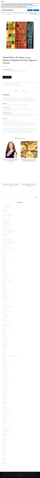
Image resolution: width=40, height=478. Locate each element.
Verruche (3, 455)
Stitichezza (35, 82)
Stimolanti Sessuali (5, 433)
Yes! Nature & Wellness (6, 465)
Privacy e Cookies (20, 476)
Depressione (4, 324)
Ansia (3, 274)
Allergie (3, 262)
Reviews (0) (24, 90)
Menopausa (4, 387)
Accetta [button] (36, 10)
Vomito (3, 461)
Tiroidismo (4, 443)
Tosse (3, 449)
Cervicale (3, 304)
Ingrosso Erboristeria (6, 221)
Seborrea (3, 423)
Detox (3, 328)
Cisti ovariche (4, 310)
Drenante (13, 82)
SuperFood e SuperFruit (6, 239)
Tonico (3, 445)
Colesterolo (4, 314)
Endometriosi (4, 344)
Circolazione (4, 308)
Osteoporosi (4, 401)
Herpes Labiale (5, 364)
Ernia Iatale (4, 348)
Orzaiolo (3, 399)
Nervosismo (4, 393)
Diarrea (3, 332)
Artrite (3, 282)
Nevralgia (3, 395)
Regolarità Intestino (18, 85)
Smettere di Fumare (5, 427)
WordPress (35, 475)
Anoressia (4, 272)
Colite (3, 318)
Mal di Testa (4, 383)
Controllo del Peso (5, 320)
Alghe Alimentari (5, 207)
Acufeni (3, 251)
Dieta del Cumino (5, 334)
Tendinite (3, 441)
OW (9, 475)
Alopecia (3, 264)
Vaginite (3, 453)
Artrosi (3, 284)
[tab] (16, 91)
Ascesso (3, 286)
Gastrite (3, 358)
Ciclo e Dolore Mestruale (6, 306)
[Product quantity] (4, 74)
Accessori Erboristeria (6, 205)
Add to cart (7, 77)
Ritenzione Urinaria (29, 82)
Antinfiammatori (5, 276)
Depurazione (9, 82)
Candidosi (4, 300)
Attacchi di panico (5, 292)
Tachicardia (4, 439)
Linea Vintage (4, 227)
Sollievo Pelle (4, 429)
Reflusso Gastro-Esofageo (7, 409)
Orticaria (3, 397)
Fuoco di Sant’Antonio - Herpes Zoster (9, 356)
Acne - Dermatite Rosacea (7, 249)
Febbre (3, 350)
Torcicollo (3, 447)
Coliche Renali (4, 316)
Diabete (3, 330)
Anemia (3, 268)
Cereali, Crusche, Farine (6, 213)
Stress (3, 437)
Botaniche (4, 211)
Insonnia (3, 370)
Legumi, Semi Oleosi (6, 225)
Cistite (3, 312)
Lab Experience (5, 223)
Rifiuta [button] (30, 10)
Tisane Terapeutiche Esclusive (7, 243)
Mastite (3, 385)
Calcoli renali (4, 296)
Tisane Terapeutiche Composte (7, 241)
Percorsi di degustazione (6, 233)
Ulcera (3, 451)
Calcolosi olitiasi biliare (6, 298)
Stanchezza (4, 431)
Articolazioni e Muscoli (6, 280)
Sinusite (3, 425)
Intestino (17, 82)
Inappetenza (4, 366)
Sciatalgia (3, 421)
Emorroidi (4, 342)
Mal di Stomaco (5, 381)
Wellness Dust (4, 463)
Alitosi (3, 258)
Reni (3, 411)
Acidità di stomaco (5, 247)
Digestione (4, 336)
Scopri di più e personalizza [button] (7, 10)
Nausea (3, 391)
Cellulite (3, 302)
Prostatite (4, 403)
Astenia (3, 290)
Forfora (3, 354)
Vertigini (3, 457)
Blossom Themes (25, 475)
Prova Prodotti (4, 235)
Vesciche (3, 459)
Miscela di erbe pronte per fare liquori (9, 231)
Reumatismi (4, 413)
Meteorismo (4, 389)
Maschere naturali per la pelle (7, 229)
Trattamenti (4, 245)
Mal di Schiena (4, 379)
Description (16, 90)
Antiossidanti (4, 278)
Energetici (4, 346)
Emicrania (4, 340)
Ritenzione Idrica (22, 82)
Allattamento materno (6, 260)
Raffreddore (4, 407)
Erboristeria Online (10, 473)
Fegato (3, 352)
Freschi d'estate (5, 219)
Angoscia (3, 270)
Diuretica (12, 85)
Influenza (3, 368)
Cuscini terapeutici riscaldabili (7, 215)
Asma (3, 288)
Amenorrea (4, 266)
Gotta (3, 362)
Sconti (3, 237)
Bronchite (4, 294)
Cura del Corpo (5, 322)
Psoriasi (3, 405)
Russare (3, 419)
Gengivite (3, 360)
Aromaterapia (4, 209)
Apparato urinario (8, 85)
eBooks (3, 217)
